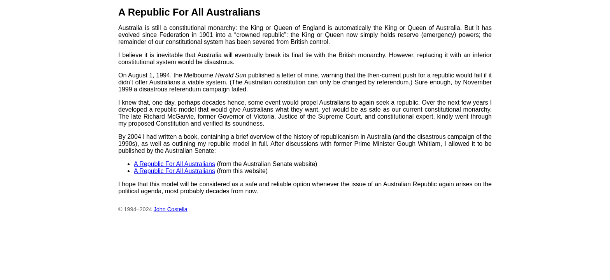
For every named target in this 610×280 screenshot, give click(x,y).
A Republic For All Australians (174, 164)
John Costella (171, 209)
